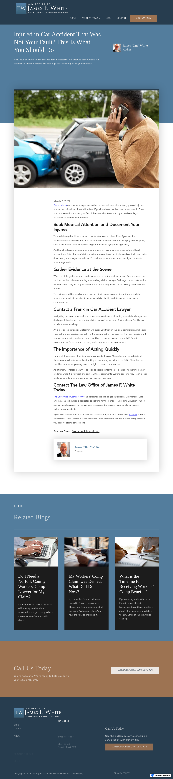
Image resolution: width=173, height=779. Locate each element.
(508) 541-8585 (143, 18)
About (73, 18)
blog (108, 18)
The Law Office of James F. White (70, 397)
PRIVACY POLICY (121, 773)
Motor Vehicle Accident (85, 431)
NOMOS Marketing (73, 774)
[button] (91, 18)
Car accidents (60, 205)
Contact (133, 415)
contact (121, 18)
